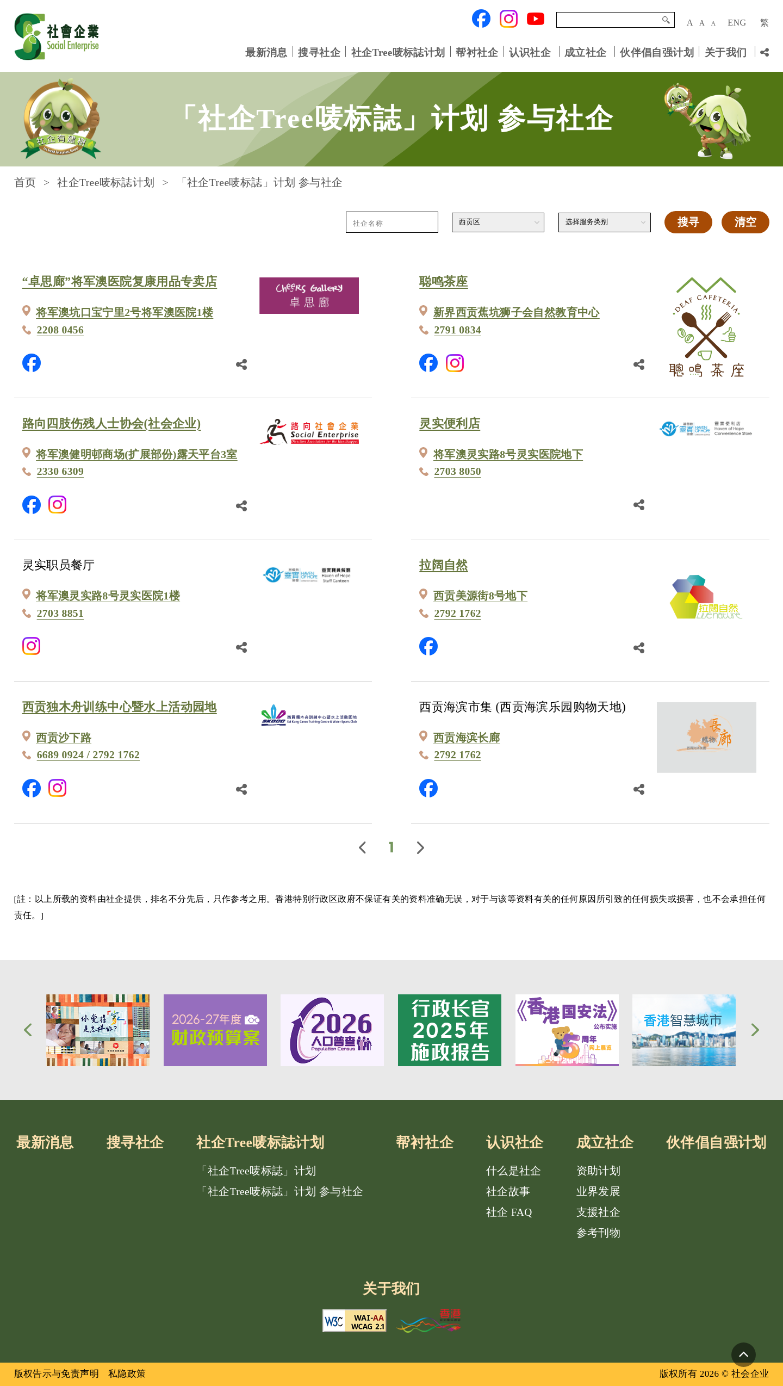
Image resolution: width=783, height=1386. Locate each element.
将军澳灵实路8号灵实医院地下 (508, 454)
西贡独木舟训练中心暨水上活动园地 (119, 707)
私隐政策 (127, 1374)
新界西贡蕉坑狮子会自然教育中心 (516, 312)
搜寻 (666, 20)
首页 (25, 182)
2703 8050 (457, 471)
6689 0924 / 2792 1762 (88, 754)
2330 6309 (60, 471)
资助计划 (598, 1171)
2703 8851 (60, 613)
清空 (745, 222)
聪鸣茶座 (443, 281)
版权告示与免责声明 (57, 1374)
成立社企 (585, 52)
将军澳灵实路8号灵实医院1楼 (108, 596)
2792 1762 (457, 613)
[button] (28, 1030)
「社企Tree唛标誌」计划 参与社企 (279, 1191)
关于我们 (726, 52)
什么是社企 (514, 1171)
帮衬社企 (477, 52)
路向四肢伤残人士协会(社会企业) (111, 423)
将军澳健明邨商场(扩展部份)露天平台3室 (137, 454)
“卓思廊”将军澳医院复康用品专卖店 (119, 281)
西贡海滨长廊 (466, 738)
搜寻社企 (319, 52)
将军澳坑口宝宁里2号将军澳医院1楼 (124, 312)
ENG (737, 22)
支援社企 (598, 1212)
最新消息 (266, 52)
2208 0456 (60, 330)
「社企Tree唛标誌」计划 (256, 1171)
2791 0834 (457, 330)
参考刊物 (598, 1233)
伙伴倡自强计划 (657, 52)
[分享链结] (764, 52)
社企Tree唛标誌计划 (398, 52)
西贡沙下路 (63, 738)
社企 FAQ (509, 1212)
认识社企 (530, 52)
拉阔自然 (443, 565)
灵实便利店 (449, 423)
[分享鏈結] (241, 363)
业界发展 (598, 1191)
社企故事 (508, 1191)
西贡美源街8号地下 (480, 596)
